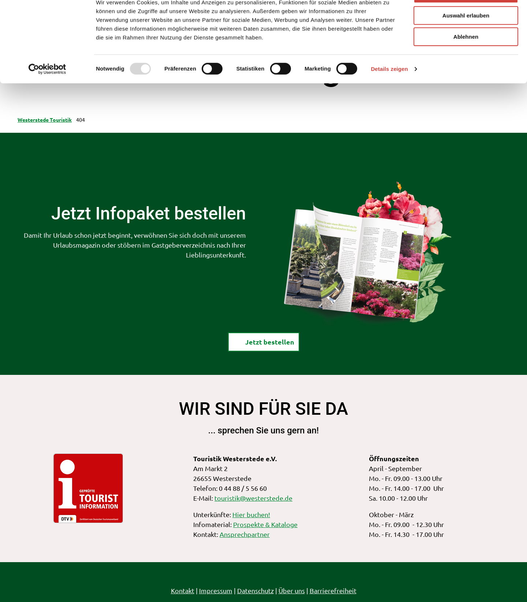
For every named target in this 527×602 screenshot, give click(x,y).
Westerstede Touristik (45, 119)
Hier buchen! (251, 514)
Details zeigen (389, 93)
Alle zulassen (465, 18)
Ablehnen (465, 61)
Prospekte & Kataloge (265, 524)
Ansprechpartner (245, 534)
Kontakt (182, 590)
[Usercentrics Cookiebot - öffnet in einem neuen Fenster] (47, 93)
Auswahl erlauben (465, 40)
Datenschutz (255, 590)
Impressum (215, 590)
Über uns (292, 590)
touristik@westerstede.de (253, 498)
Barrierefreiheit (333, 590)
